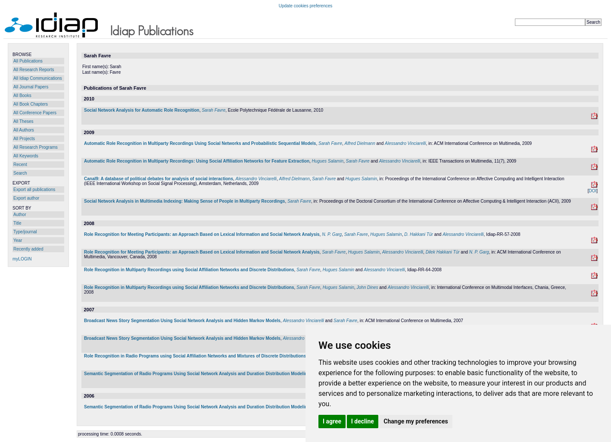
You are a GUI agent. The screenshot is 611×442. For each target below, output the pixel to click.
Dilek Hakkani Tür (443, 252)
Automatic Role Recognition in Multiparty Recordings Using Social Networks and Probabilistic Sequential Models (200, 143)
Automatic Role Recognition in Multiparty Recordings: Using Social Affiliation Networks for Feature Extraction (196, 161)
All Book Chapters (30, 104)
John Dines (367, 287)
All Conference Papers (34, 112)
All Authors (23, 130)
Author (19, 214)
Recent (20, 164)
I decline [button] (362, 421)
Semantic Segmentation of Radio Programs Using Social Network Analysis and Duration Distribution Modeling (197, 373)
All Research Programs (35, 147)
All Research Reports (33, 69)
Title (17, 223)
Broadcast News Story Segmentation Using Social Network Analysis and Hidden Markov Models (182, 320)
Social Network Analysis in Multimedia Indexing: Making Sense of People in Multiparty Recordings (184, 201)
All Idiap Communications (37, 78)
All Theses (23, 121)
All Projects (24, 138)
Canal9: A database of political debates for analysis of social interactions (158, 178)
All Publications (28, 61)
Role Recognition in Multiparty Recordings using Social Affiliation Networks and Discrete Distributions (189, 269)
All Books (22, 95)
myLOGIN (21, 259)
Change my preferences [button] (415, 421)
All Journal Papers (30, 87)
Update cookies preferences (306, 5)
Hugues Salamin (327, 161)
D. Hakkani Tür (418, 234)
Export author (26, 198)
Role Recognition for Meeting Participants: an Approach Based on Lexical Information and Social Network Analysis (202, 234)
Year (17, 240)
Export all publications (34, 189)
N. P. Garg (332, 234)
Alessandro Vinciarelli (405, 143)
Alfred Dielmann (360, 143)
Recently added (28, 249)
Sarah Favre (213, 110)
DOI (592, 190)
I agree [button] (332, 421)
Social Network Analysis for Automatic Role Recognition (142, 110)
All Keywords (25, 156)
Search (20, 173)
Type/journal (25, 231)
